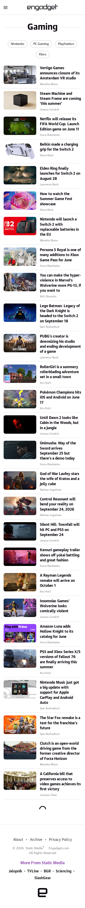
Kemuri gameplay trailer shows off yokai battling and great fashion (60, 555)
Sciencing (63, 871)
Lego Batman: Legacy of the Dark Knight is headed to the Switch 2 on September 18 (60, 313)
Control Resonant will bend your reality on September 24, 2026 (57, 504)
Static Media (34, 848)
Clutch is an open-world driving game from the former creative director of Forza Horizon (60, 751)
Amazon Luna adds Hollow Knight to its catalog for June (56, 632)
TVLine (33, 871)
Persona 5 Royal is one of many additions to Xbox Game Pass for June (60, 255)
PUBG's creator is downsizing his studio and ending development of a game (60, 344)
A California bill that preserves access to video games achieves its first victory (60, 781)
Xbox (42, 54)
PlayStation (66, 44)
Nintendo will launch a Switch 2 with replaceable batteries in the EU (59, 227)
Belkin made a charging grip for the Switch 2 (59, 147)
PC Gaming (41, 44)
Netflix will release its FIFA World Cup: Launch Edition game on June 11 (59, 124)
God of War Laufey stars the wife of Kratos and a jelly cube (59, 479)
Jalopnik (15, 871)
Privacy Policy (60, 840)
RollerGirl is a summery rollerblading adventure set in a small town (59, 372)
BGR (47, 871)
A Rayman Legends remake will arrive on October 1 (57, 580)
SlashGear (42, 878)
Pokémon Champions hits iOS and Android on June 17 (60, 397)
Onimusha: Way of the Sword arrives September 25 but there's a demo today (58, 450)
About (18, 840)
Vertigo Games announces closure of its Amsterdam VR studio (60, 73)
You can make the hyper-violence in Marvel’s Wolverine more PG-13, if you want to (60, 283)
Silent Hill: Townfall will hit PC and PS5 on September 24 (60, 530)
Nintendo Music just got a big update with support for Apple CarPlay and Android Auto (59, 693)
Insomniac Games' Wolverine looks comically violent (54, 606)
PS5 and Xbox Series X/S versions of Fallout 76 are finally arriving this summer (60, 659)
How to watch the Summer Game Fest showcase (56, 199)
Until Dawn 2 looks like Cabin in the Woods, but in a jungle (59, 423)
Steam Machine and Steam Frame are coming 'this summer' (60, 99)
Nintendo (17, 44)
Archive (36, 840)
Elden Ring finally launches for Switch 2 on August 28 (60, 174)
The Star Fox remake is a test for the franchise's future (60, 723)
